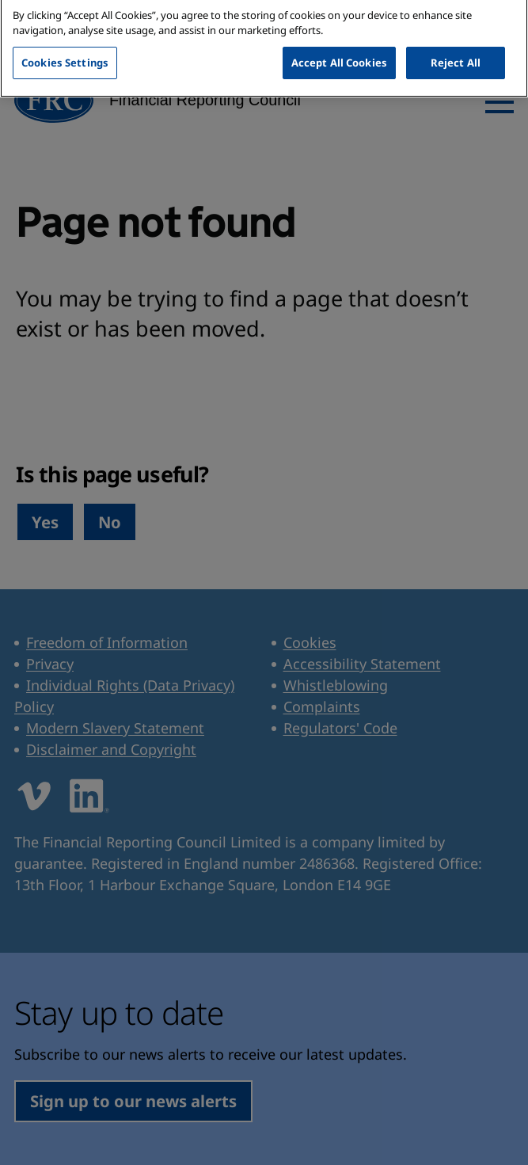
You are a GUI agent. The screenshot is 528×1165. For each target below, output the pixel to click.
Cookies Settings (64, 41)
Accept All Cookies (339, 41)
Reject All (456, 41)
